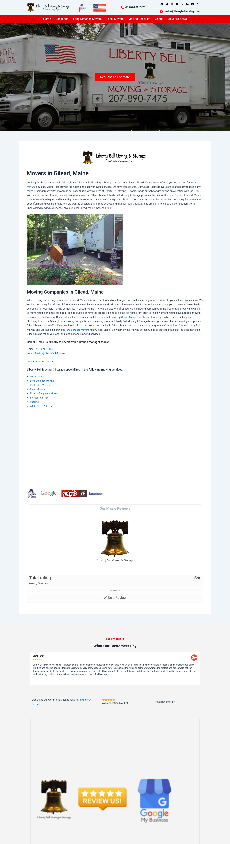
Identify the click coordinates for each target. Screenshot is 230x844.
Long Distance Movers (87, 18)
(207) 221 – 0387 (44, 349)
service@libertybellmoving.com (181, 11)
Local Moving (37, 376)
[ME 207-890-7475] (122, 7)
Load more (114, 591)
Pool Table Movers (40, 385)
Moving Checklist (139, 18)
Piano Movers (38, 389)
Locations (62, 18)
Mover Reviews (177, 18)
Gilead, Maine (129, 317)
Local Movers (114, 18)
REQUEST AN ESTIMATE (41, 361)
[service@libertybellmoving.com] (161, 11)
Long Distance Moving (42, 380)
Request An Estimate (115, 77)
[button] (28, 668)
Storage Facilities (40, 397)
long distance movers (78, 329)
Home (47, 18)
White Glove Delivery (41, 406)
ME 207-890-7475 (135, 7)
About (159, 18)
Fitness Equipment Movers (45, 393)
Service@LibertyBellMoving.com (52, 353)
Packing (34, 401)
